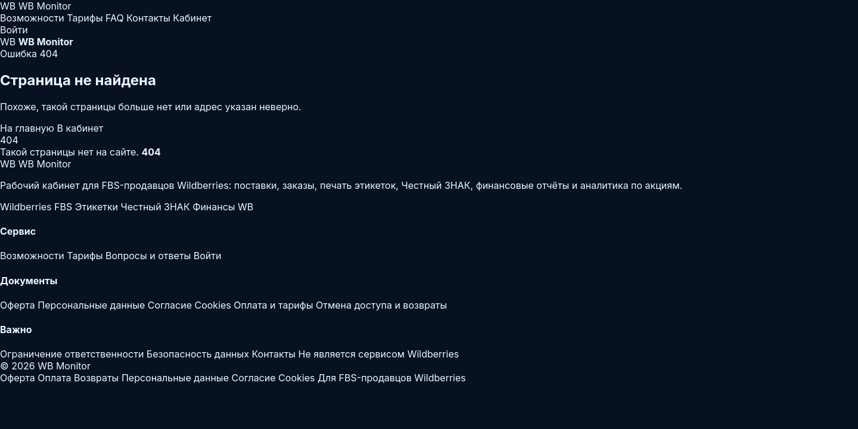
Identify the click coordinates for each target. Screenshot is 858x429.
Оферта (17, 305)
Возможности (32, 18)
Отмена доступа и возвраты (381, 305)
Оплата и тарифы (273, 305)
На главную (28, 128)
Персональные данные (91, 305)
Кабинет (192, 18)
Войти (14, 30)
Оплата (54, 378)
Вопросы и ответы (148, 256)
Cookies (212, 305)
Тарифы (84, 18)
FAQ (114, 18)
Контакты (148, 18)
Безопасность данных (198, 354)
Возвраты (96, 378)
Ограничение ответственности (72, 354)
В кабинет (80, 128)
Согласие (170, 305)
